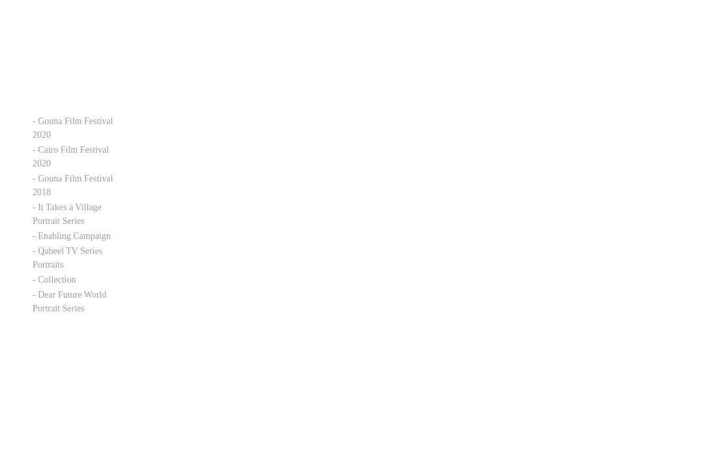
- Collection (54, 280)
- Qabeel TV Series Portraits (67, 258)
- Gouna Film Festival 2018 (73, 185)
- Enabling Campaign (72, 236)
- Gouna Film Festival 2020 (73, 128)
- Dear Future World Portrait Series (69, 301)
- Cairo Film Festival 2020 (71, 156)
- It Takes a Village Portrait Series (67, 214)
